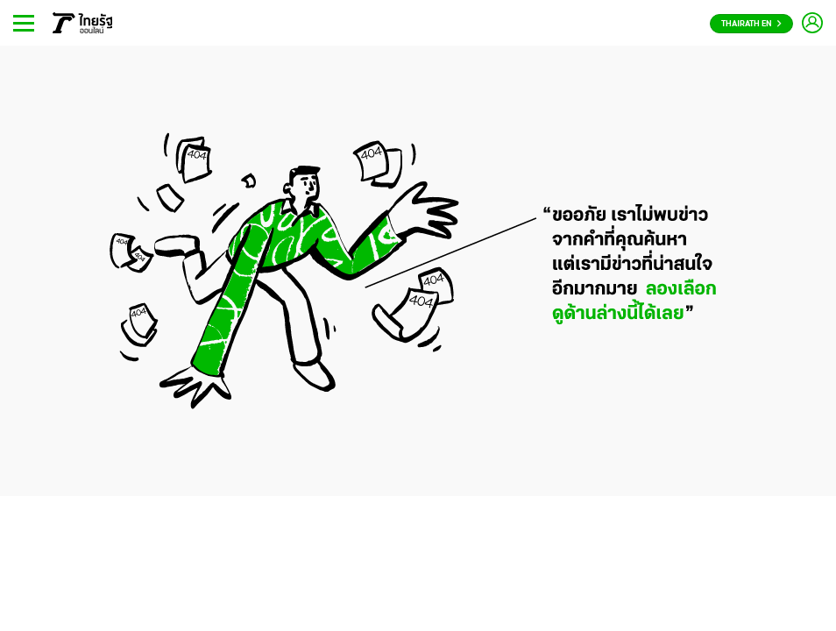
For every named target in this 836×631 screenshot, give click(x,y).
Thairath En (751, 24)
